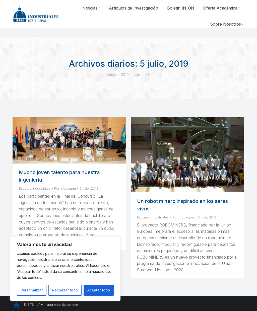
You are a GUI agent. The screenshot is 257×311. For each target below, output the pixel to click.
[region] (65, 268)
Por (65, 188)
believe (72, 304)
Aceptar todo (98, 290)
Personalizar (32, 290)
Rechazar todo (65, 290)
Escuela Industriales (34, 188)
